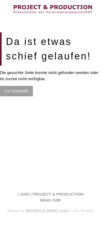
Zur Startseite (16, 91)
